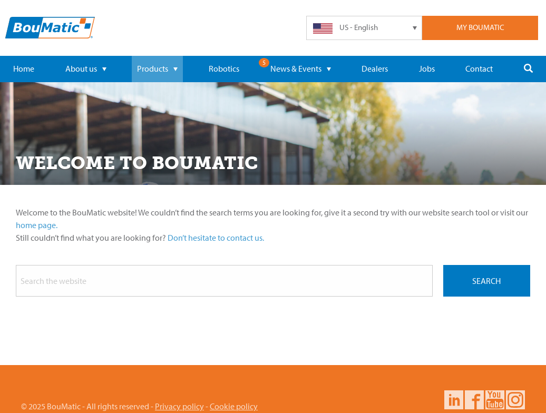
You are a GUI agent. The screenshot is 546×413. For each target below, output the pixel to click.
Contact (479, 68)
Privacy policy (179, 406)
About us (85, 68)
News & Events (300, 68)
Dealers (375, 68)
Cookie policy (234, 406)
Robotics (224, 68)
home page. (36, 225)
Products (157, 68)
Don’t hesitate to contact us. (216, 237)
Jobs (427, 68)
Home (23, 68)
